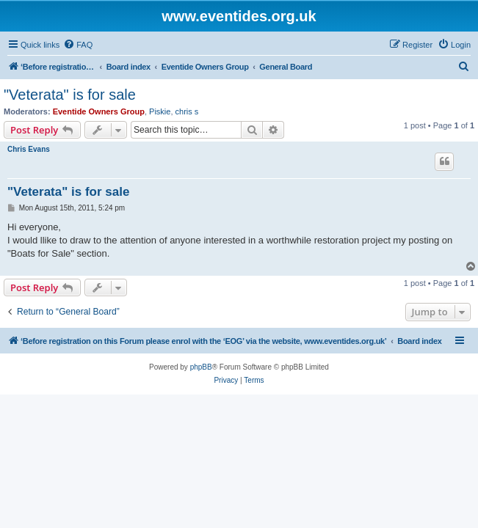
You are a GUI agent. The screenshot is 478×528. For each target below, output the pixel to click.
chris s (187, 111)
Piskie (159, 111)
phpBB (201, 367)
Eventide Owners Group (99, 111)
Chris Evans (28, 149)
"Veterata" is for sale (70, 95)
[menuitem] (78, 45)
